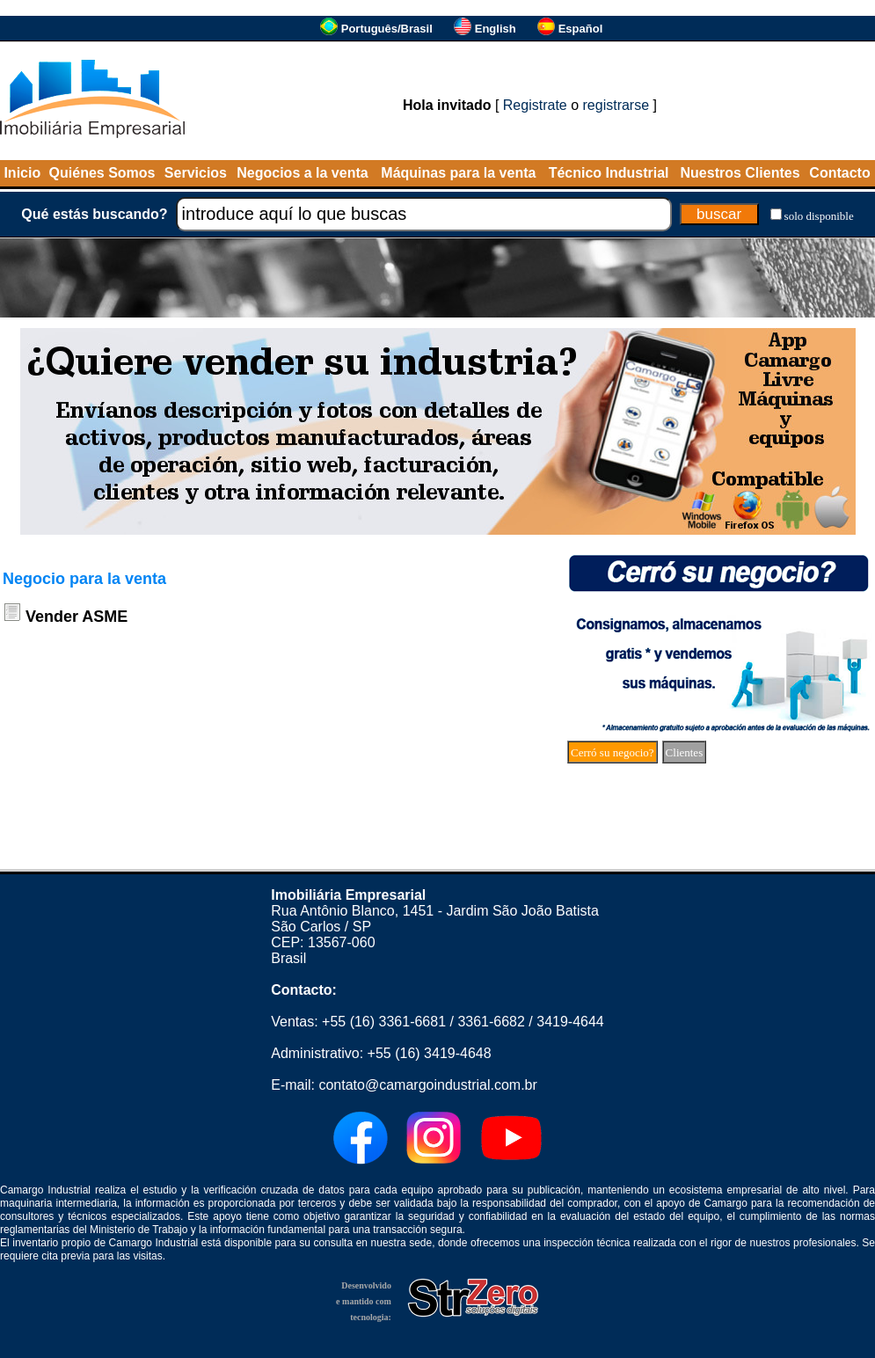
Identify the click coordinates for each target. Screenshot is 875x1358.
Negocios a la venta (302, 172)
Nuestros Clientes (740, 172)
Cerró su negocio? (612, 752)
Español (580, 28)
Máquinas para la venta (458, 172)
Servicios (195, 172)
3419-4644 (570, 1021)
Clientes (685, 752)
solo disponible (819, 216)
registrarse (616, 105)
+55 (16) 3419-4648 (430, 1053)
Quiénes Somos (102, 172)
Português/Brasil (387, 28)
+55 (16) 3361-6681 (384, 1021)
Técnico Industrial (609, 172)
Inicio (22, 172)
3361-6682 (491, 1021)
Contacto (839, 172)
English (495, 28)
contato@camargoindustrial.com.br (427, 1084)
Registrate (535, 105)
